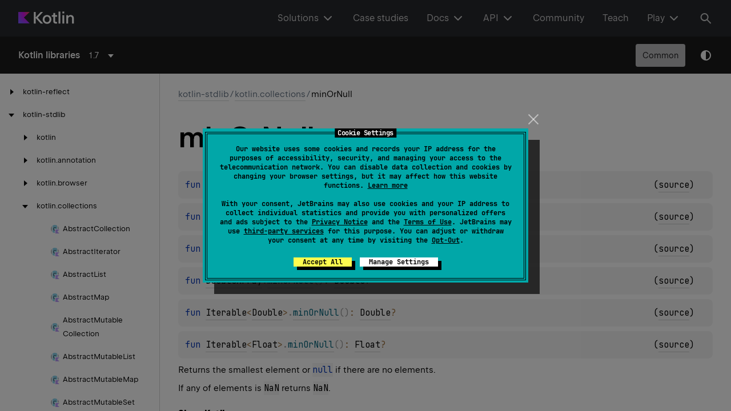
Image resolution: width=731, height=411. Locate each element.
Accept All (323, 262)
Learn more (388, 185)
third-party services (284, 231)
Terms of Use (428, 222)
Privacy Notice (340, 222)
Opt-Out (446, 240)
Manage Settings (399, 262)
